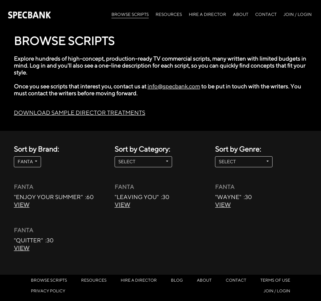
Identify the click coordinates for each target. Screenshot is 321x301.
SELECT (141, 161)
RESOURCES (169, 14)
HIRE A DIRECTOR (207, 14)
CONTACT (266, 14)
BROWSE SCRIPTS (130, 14)
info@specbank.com (174, 86)
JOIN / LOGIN (297, 14)
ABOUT (240, 14)
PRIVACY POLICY (48, 290)
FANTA (26, 161)
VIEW (21, 204)
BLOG (177, 280)
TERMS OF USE (275, 280)
